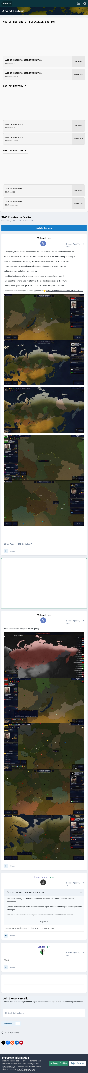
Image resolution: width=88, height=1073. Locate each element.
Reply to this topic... (15, 1013)
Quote (12, 551)
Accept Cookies (58, 1063)
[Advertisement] (37, 579)
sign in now (56, 1001)
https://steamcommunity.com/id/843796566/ (64, 291)
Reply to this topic (44, 228)
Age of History (13, 11)
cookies (19, 1061)
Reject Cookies (77, 1063)
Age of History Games (26, 1069)
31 (48, 947)
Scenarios (29, 221)
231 (52, 877)
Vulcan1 (7, 221)
